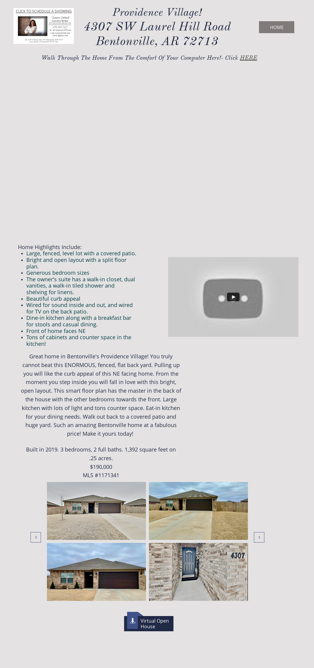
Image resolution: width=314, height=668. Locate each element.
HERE (248, 58)
